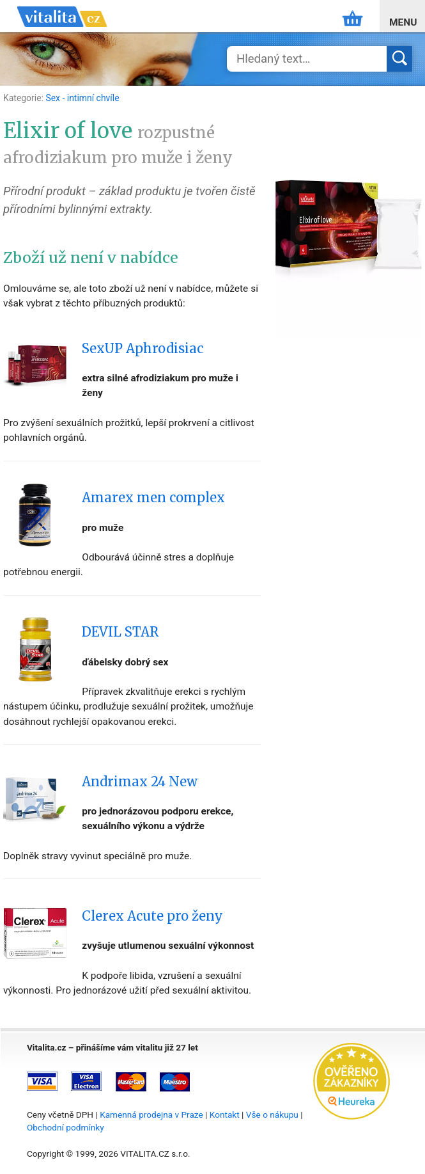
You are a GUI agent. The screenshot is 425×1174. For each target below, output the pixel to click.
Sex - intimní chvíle (82, 98)
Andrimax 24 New (139, 781)
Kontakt (225, 1114)
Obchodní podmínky (65, 1127)
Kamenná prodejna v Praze (151, 1114)
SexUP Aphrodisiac (142, 348)
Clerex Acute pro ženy (152, 916)
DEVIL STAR (120, 632)
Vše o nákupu (272, 1114)
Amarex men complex (153, 497)
